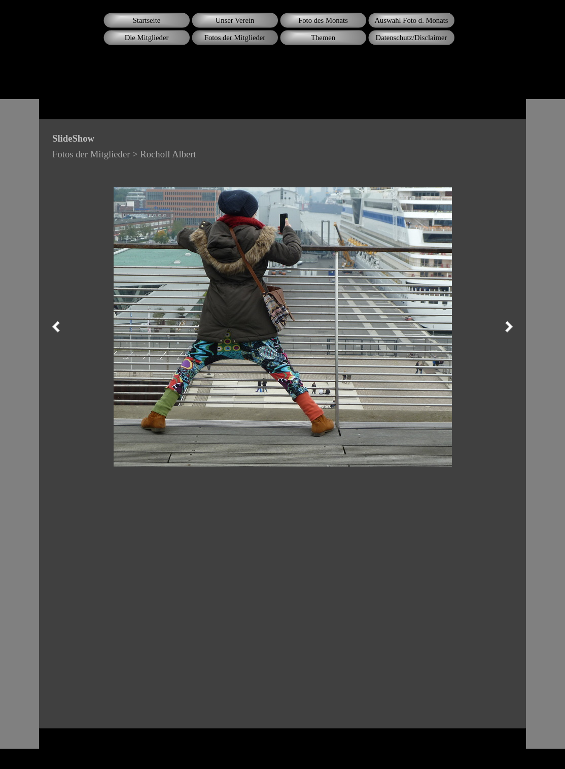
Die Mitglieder (147, 38)
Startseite (147, 20)
